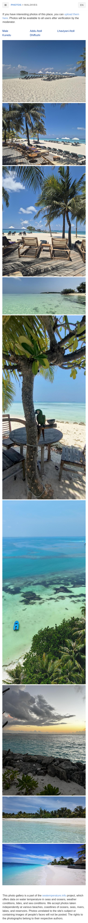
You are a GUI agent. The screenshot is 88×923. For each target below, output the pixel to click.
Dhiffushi (35, 35)
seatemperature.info (54, 895)
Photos (16, 4)
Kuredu (6, 35)
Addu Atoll (36, 31)
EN (81, 5)
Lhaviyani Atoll (65, 31)
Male (5, 31)
